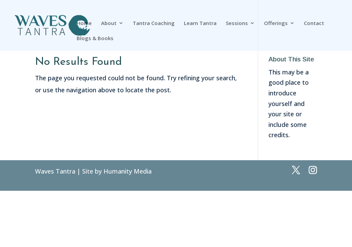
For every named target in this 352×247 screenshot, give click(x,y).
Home (84, 23)
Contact (314, 23)
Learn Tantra (200, 23)
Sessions (237, 23)
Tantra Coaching (154, 23)
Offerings (276, 23)
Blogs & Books (95, 39)
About (109, 23)
